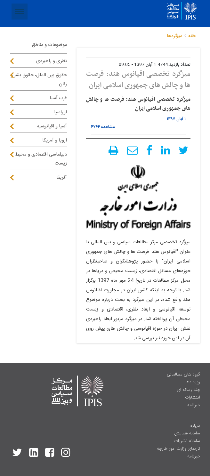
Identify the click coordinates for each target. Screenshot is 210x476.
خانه (192, 36)
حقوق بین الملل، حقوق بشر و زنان (39, 79)
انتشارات (192, 397)
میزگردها (174, 36)
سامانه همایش (187, 433)
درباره (195, 426)
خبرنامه (193, 405)
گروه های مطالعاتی (183, 374)
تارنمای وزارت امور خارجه (178, 449)
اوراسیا (60, 112)
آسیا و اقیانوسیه (52, 126)
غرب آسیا (58, 98)
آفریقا (61, 177)
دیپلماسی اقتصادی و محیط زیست (41, 158)
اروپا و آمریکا (54, 140)
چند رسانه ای (188, 390)
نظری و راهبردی (51, 61)
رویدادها (192, 382)
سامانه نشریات (187, 441)
